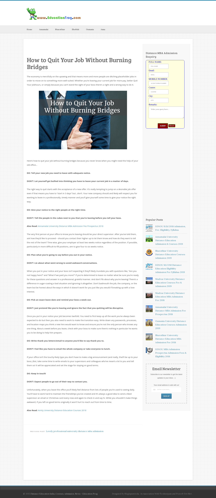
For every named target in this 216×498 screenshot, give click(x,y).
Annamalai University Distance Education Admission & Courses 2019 (169, 240)
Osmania (90, 29)
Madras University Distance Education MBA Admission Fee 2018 (170, 297)
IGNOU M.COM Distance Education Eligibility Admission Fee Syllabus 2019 (170, 268)
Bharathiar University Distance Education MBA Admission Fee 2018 (168, 339)
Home (29, 29)
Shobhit (75, 29)
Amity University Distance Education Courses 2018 (62, 410)
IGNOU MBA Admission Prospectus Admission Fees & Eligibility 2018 (170, 353)
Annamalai (43, 29)
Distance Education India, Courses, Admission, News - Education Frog (64, 494)
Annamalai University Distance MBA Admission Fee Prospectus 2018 (70, 226)
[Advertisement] (160, 8)
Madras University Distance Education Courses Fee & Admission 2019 (170, 282)
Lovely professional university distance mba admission (74, 431)
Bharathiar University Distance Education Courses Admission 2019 (170, 254)
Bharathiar (60, 29)
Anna (103, 29)
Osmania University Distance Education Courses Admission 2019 (171, 325)
